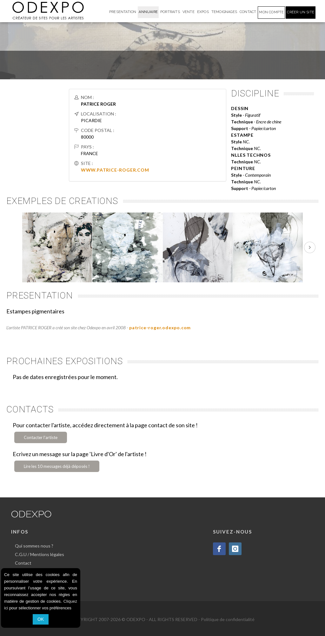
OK (40, 619)
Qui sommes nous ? (34, 545)
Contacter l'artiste (40, 437)
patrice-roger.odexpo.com (160, 327)
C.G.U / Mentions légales (39, 554)
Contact (23, 563)
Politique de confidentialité (228, 619)
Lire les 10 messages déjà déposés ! (57, 466)
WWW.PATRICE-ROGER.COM (115, 170)
